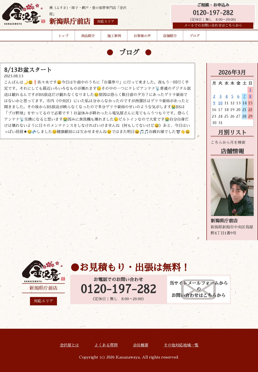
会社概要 (140, 345)
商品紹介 (88, 37)
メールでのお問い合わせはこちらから (213, 26)
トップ (63, 37)
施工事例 (114, 37)
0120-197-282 (213, 13)
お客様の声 (142, 37)
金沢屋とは (69, 345)
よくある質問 (106, 345)
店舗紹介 (170, 37)
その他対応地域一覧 (181, 345)
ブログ (194, 37)
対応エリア (43, 301)
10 (220, 103)
